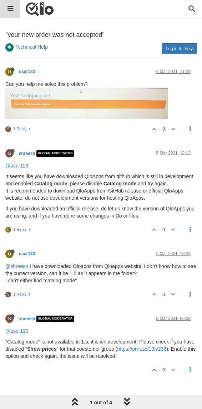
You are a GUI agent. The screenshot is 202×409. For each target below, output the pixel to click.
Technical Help (31, 47)
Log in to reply (179, 48)
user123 (27, 71)
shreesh (27, 153)
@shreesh (16, 266)
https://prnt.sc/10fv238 (141, 349)
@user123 (17, 166)
